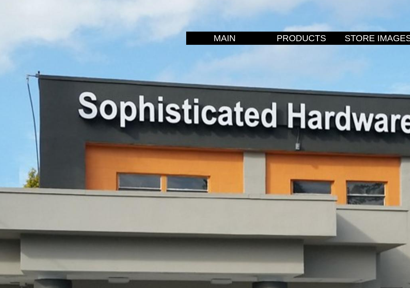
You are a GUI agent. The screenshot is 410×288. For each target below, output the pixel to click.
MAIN (224, 38)
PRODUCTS (301, 38)
